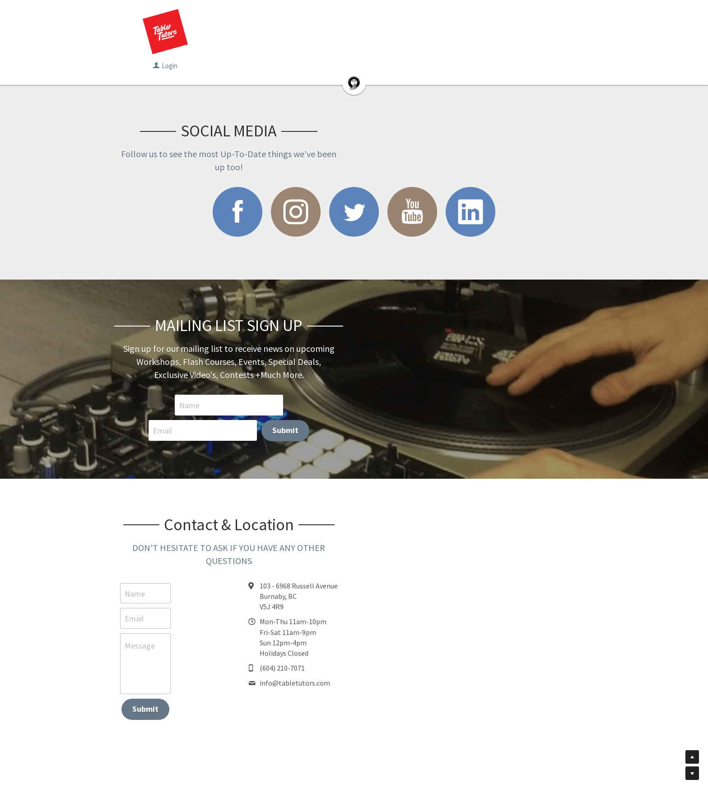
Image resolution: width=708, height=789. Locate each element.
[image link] (229, 199)
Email (344, 379)
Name (232, 379)
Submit (467, 378)
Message (141, 584)
